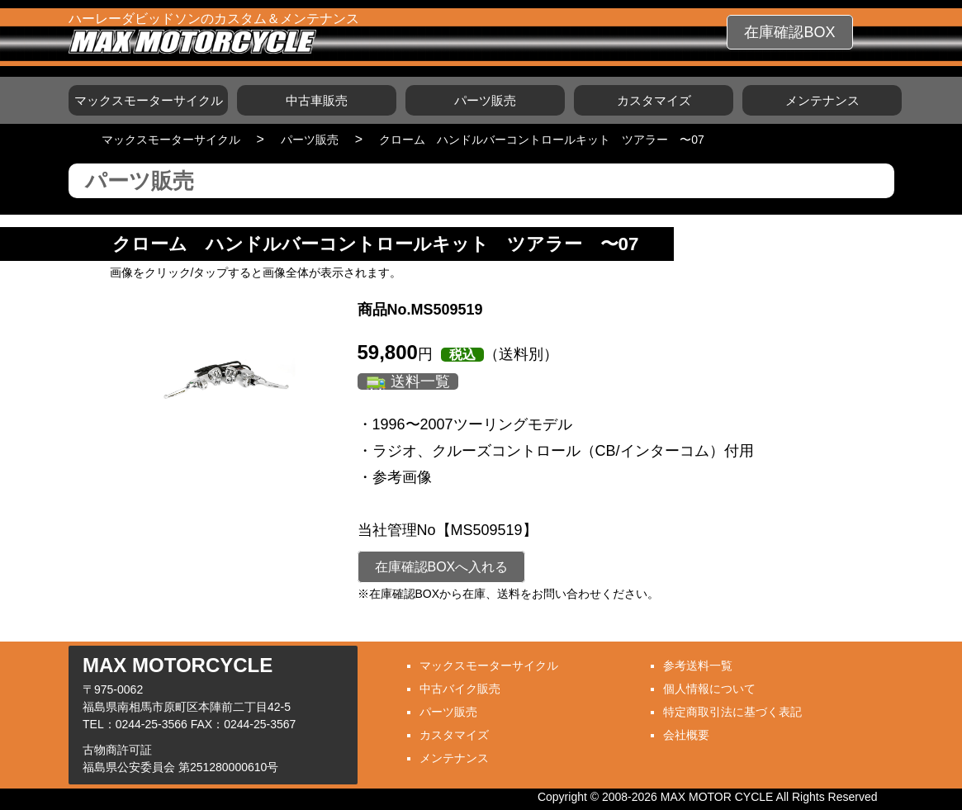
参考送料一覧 (697, 665)
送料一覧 (420, 381)
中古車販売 (317, 100)
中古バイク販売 (459, 688)
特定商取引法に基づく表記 (732, 711)
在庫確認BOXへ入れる (442, 567)
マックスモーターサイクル (148, 100)
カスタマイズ (654, 100)
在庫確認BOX (789, 32)
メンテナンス (822, 100)
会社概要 (686, 734)
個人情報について (709, 688)
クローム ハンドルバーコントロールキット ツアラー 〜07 (541, 139)
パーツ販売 (485, 100)
